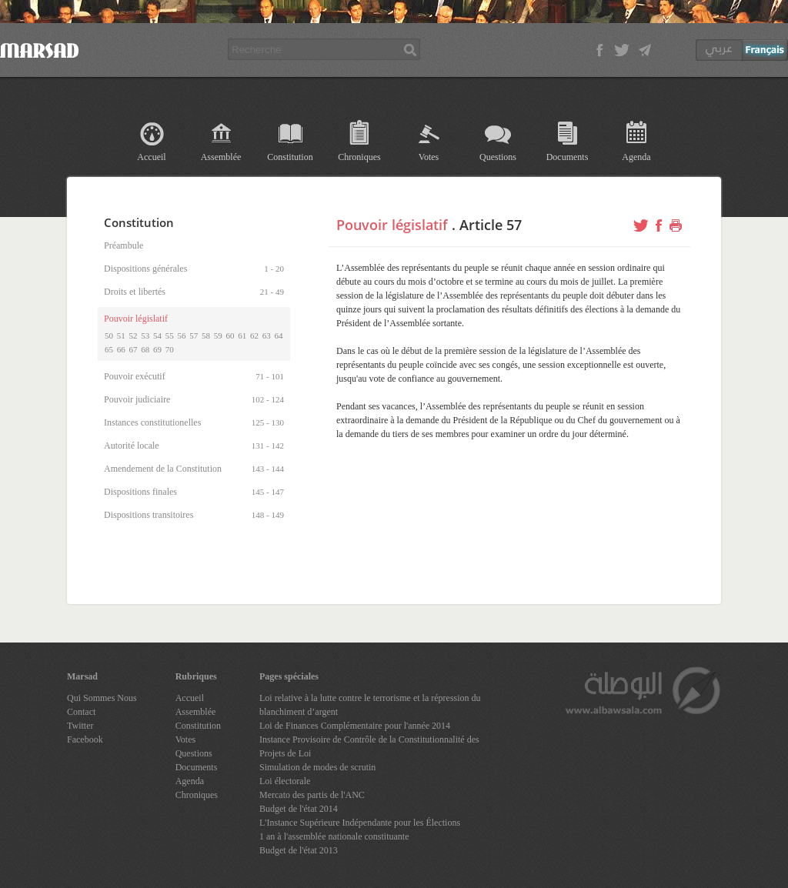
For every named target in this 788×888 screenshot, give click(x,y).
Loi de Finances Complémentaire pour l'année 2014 (354, 725)
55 (169, 335)
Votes (429, 157)
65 (109, 349)
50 (109, 335)
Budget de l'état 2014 (298, 808)
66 (121, 349)
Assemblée (221, 157)
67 (133, 349)
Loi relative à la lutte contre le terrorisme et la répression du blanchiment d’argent (370, 705)
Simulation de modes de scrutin (317, 767)
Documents (567, 157)
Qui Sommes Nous (102, 698)
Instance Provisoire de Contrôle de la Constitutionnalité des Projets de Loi (369, 746)
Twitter (80, 725)
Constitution (289, 157)
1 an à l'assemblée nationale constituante (334, 836)
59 (218, 335)
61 (242, 335)
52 (133, 335)
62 (254, 335)
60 (230, 335)
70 (169, 349)
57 (193, 335)
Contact (81, 711)
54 (157, 335)
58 (206, 335)
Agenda (636, 157)
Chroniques (359, 157)
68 (145, 349)
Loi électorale (284, 781)
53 (145, 335)
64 (279, 335)
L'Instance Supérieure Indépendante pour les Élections (359, 822)
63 (266, 335)
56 (182, 335)
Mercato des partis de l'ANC (312, 795)
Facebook (85, 739)
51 (121, 335)
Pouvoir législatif (392, 224)
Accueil (151, 157)
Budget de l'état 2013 (298, 850)
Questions (497, 157)
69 (157, 349)
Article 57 (490, 224)
